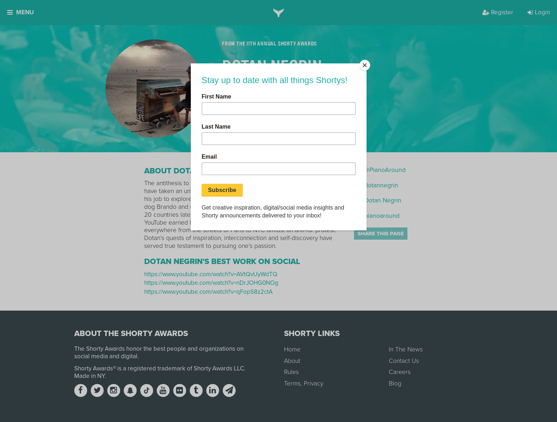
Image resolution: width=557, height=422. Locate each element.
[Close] (364, 65)
